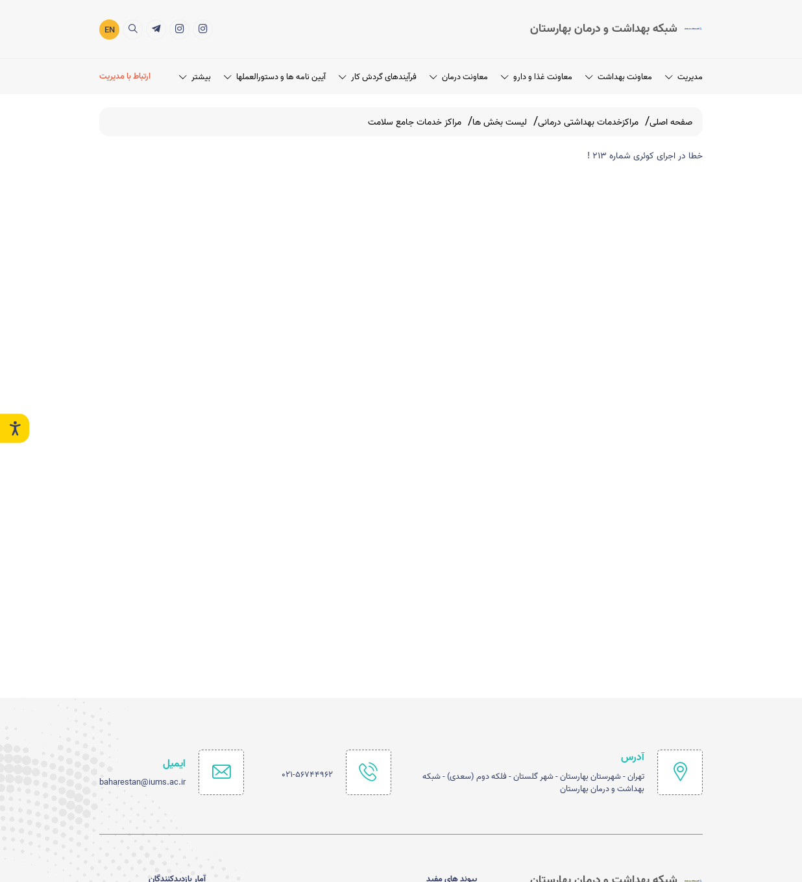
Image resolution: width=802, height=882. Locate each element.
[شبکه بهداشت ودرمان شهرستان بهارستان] (179, 28)
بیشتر (195, 75)
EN (109, 29)
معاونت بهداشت (618, 75)
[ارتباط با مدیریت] (126, 76)
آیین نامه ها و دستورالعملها (275, 75)
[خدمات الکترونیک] (156, 28)
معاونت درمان (459, 75)
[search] (133, 28)
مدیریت (684, 75)
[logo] (616, 28)
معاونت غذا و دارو (536, 75)
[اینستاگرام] (203, 28)
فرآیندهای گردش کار (378, 75)
